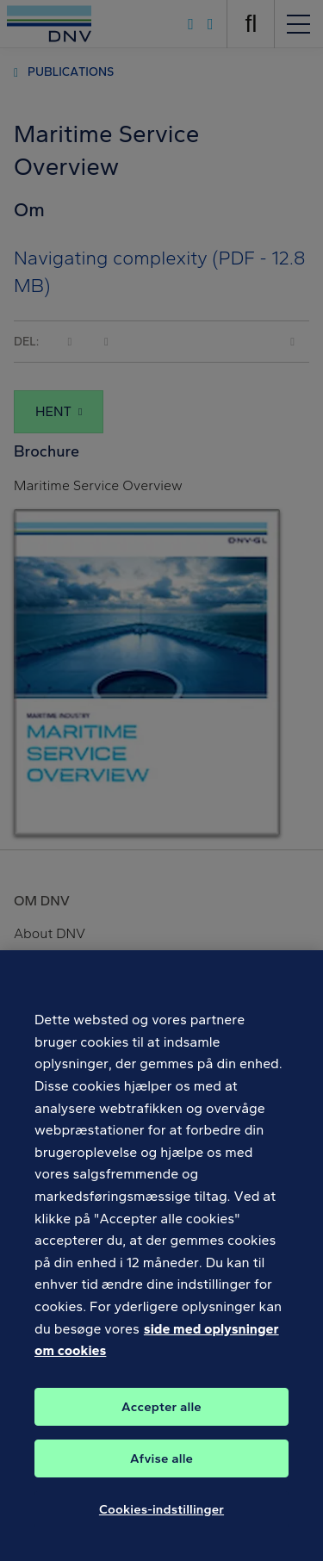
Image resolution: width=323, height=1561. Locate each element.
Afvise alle (161, 1468)
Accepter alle (161, 1416)
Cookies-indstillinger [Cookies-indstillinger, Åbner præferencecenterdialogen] (161, 1519)
